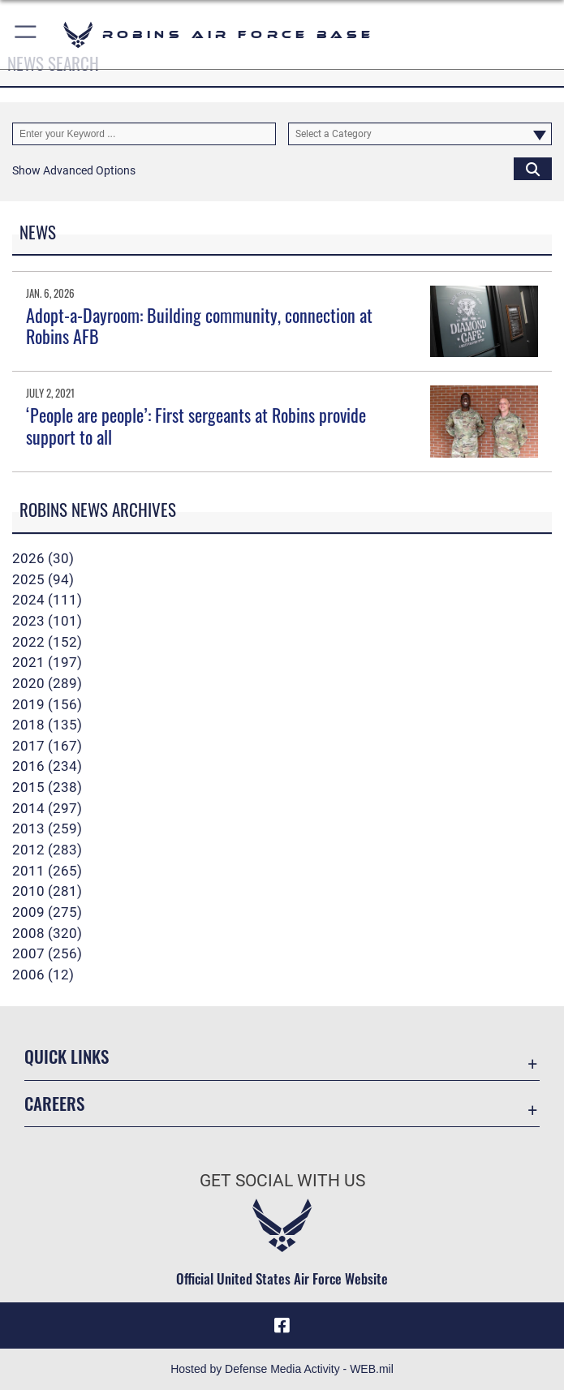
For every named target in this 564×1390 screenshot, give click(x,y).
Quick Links (66, 1056)
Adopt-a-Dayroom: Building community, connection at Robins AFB (199, 325)
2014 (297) (47, 808)
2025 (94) (43, 579)
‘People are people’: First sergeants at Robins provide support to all (196, 425)
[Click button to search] (533, 168)
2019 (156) (47, 704)
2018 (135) (47, 725)
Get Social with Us (282, 1180)
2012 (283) (47, 849)
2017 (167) (47, 746)
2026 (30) (43, 558)
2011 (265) (47, 871)
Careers (54, 1103)
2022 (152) (47, 642)
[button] (26, 34)
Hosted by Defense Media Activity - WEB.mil (282, 1368)
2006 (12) (43, 974)
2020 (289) (47, 683)
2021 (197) (47, 662)
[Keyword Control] (144, 133)
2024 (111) (47, 600)
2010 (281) (47, 891)
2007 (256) (47, 953)
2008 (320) (47, 933)
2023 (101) (47, 621)
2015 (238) (47, 787)
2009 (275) (47, 912)
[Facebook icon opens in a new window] (282, 1325)
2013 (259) (47, 828)
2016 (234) (47, 766)
